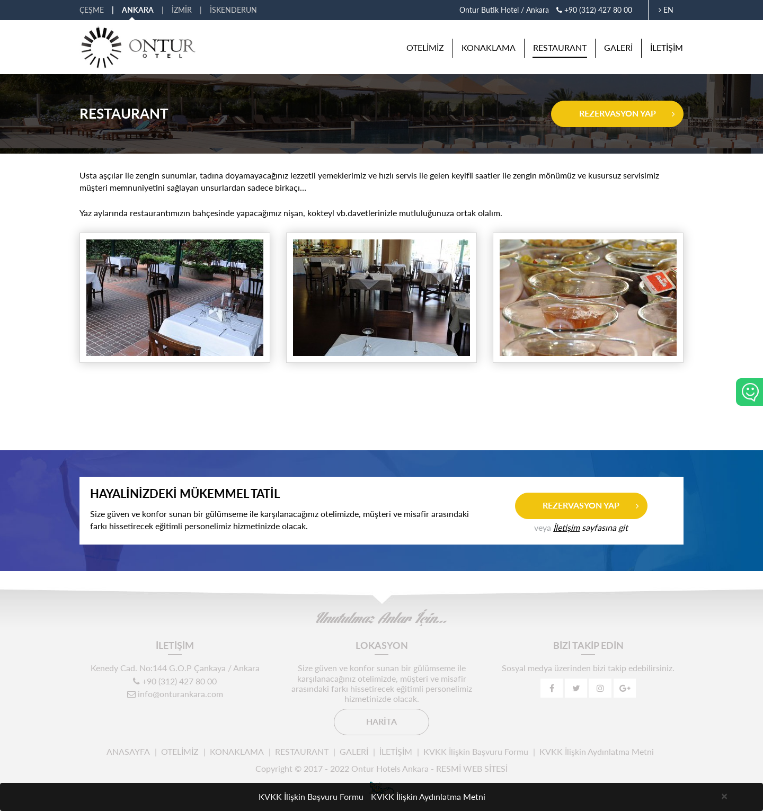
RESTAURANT (560, 47)
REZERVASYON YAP (617, 113)
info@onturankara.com (175, 694)
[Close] (724, 795)
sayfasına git (590, 527)
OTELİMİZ (425, 47)
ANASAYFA (128, 751)
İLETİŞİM (666, 47)
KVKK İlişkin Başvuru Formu (475, 751)
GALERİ (618, 47)
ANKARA (138, 9)
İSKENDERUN (233, 9)
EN (666, 9)
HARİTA (381, 721)
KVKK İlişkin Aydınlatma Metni (596, 751)
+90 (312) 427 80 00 (594, 9)
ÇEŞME (91, 9)
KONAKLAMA (489, 47)
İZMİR (182, 9)
